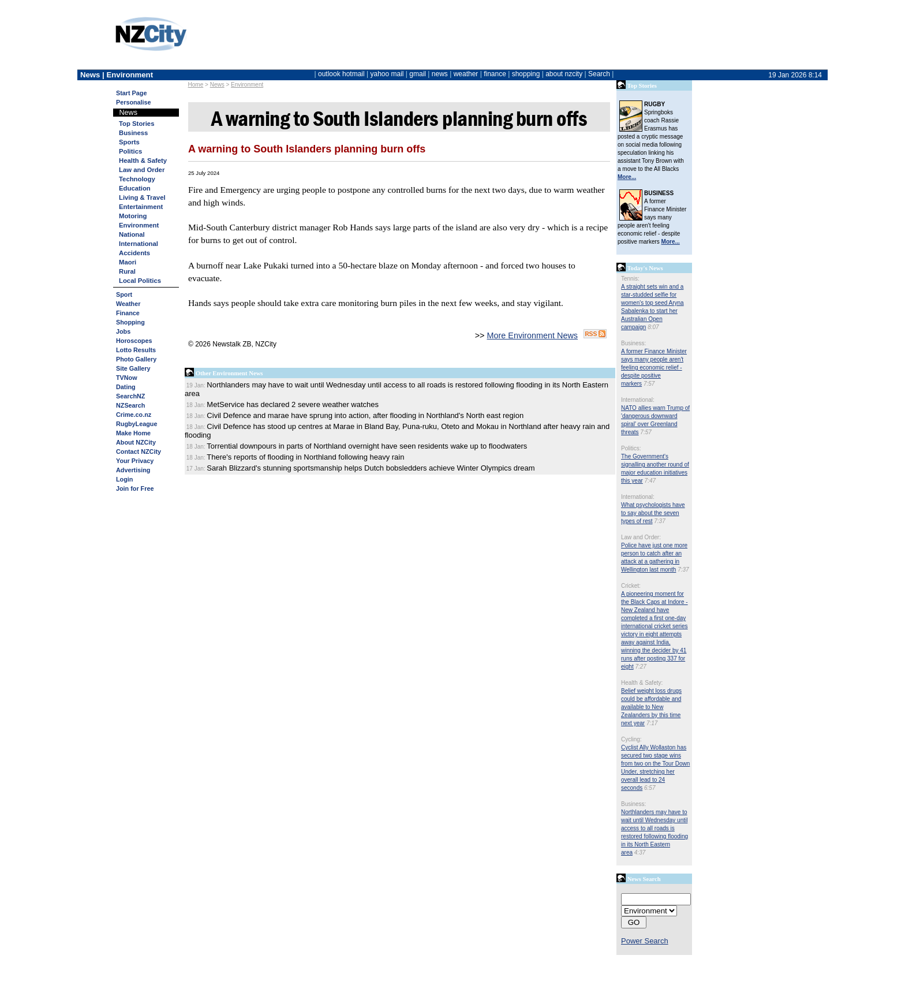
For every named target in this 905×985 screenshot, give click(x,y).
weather (466, 74)
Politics (130, 151)
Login (124, 479)
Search (599, 74)
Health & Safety (143, 160)
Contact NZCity (138, 451)
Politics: (631, 448)
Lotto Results (136, 349)
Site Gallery (133, 368)
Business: (633, 343)
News (217, 84)
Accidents (134, 252)
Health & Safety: (642, 683)
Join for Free (135, 488)
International (138, 243)
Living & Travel (142, 197)
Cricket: (631, 586)
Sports (129, 142)
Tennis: (630, 278)
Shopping (130, 322)
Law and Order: (641, 537)
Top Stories (136, 123)
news (440, 74)
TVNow (126, 377)
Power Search (644, 941)
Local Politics (140, 280)
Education (135, 188)
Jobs (123, 331)
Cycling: (631, 739)
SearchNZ (130, 396)
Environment (247, 84)
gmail (417, 74)
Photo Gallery (136, 359)
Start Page (131, 92)
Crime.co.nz (133, 414)
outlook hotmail (341, 74)
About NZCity (136, 442)
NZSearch (130, 405)
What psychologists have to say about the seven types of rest (653, 513)
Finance (128, 312)
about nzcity (563, 74)
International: (638, 400)
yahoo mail (387, 74)
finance (495, 74)
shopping (526, 74)
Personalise (133, 102)
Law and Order (141, 169)
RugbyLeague (136, 423)
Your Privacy (135, 460)
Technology (137, 179)
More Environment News (532, 335)
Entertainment (141, 206)
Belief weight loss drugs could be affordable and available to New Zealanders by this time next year (651, 707)
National (132, 234)
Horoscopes (134, 340)
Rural (127, 271)
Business (133, 132)
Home (196, 84)
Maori (127, 262)
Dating (126, 386)
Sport (124, 294)
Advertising (133, 470)
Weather (128, 303)
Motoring (133, 215)
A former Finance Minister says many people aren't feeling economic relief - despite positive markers (654, 367)
